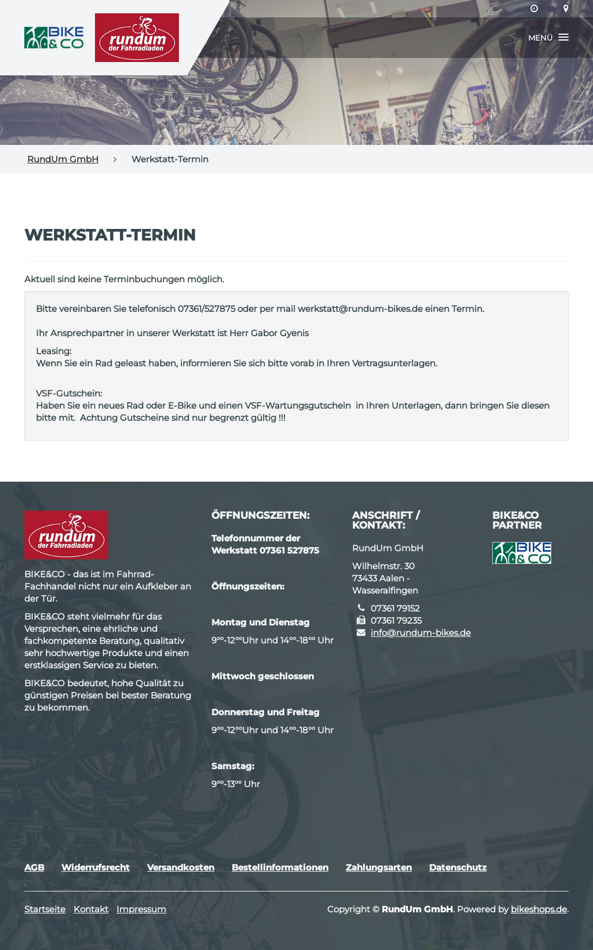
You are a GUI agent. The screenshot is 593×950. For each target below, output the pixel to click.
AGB (34, 867)
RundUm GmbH (62, 159)
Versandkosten (180, 867)
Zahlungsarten (379, 867)
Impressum (141, 909)
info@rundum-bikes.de (421, 632)
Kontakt (91, 909)
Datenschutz (457, 867)
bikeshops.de (539, 909)
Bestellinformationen (280, 867)
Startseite (44, 909)
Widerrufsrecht (95, 867)
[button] (548, 38)
